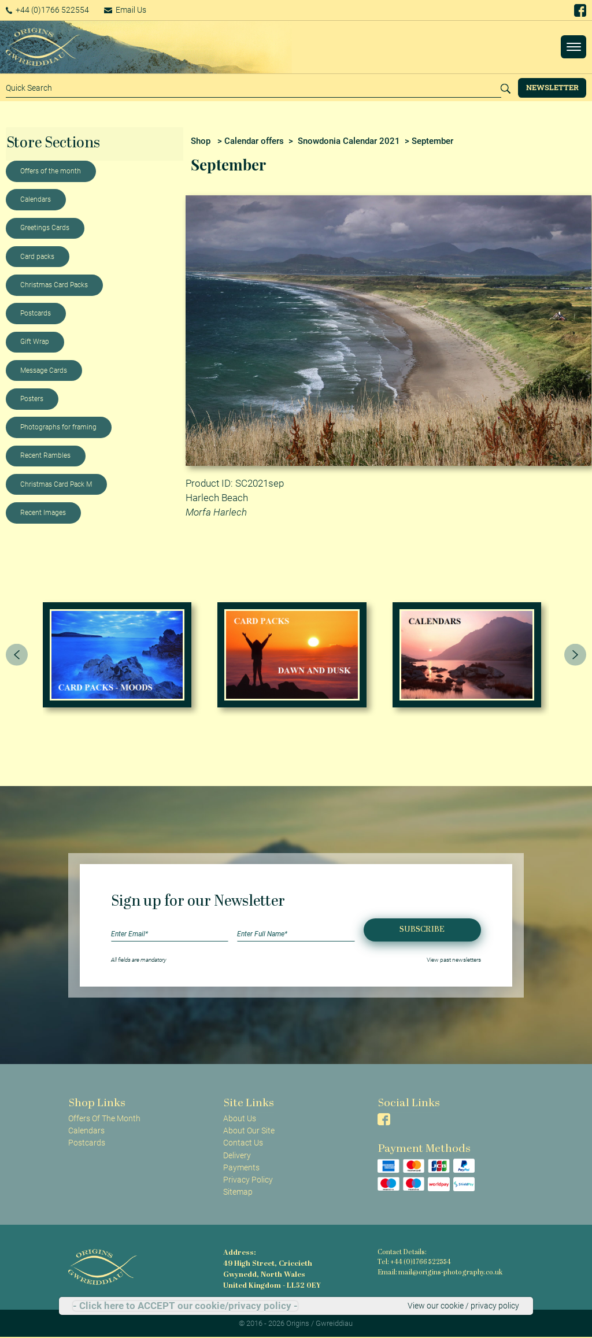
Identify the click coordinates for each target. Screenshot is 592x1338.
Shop (200, 141)
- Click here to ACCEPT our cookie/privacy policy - (185, 1306)
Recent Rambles (45, 455)
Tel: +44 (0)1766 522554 (414, 1262)
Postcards (35, 313)
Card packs (37, 257)
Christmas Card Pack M (56, 484)
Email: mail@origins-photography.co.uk (438, 1272)
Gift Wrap (34, 342)
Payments (241, 1167)
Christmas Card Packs (54, 285)
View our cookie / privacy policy (463, 1305)
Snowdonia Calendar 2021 (349, 141)
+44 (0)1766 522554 (49, 10)
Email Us (129, 10)
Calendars (35, 199)
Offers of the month (50, 171)
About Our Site (249, 1130)
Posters (31, 399)
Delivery (237, 1155)
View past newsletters (454, 960)
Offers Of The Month (104, 1118)
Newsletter (552, 87)
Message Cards (43, 370)
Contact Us (243, 1142)
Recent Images (43, 513)
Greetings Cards (44, 228)
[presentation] (17, 655)
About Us (239, 1118)
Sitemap (238, 1191)
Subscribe (422, 929)
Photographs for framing (58, 427)
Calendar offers (254, 141)
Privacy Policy (248, 1179)
